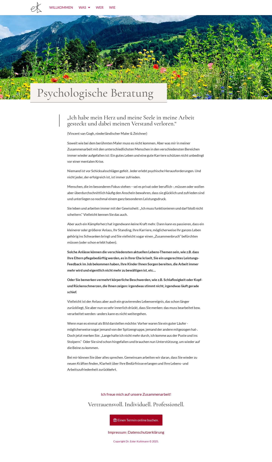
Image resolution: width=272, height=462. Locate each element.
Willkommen (61, 7)
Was (84, 7)
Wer (99, 7)
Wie (112, 7)
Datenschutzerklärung (146, 432)
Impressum (117, 432)
